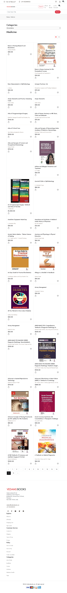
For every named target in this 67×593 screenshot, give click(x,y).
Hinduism (9, 569)
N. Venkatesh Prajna (39, 185)
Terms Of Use (10, 537)
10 (38, 469)
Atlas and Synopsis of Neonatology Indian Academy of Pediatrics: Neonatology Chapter (47, 130)
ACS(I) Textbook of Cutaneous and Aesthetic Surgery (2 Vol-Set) (18, 456)
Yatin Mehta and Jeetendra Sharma (15, 132)
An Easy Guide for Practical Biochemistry (19, 272)
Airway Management (40, 287)
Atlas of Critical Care (14, 128)
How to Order (10, 545)
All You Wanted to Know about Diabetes (19, 311)
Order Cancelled (10, 555)
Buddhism (9, 563)
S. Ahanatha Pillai (12, 223)
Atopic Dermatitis (40, 99)
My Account (56, 6)
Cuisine (8, 566)
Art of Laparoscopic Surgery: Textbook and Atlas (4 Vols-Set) (19, 206)
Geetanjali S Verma (39, 291)
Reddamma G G (12, 421)
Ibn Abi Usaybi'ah (38, 223)
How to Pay (9, 548)
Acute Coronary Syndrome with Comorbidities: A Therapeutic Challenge (46, 418)
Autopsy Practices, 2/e (41, 84)
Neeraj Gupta (38, 276)
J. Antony (10, 88)
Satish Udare (38, 103)
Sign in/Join (9, 525)
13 (52, 469)
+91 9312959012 (24, 2)
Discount (8, 551)
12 (47, 469)
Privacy (8, 540)
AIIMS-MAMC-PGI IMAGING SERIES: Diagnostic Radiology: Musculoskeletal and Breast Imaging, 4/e (19, 342)
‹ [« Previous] (8, 469)
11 (42, 469)
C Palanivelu (10, 209)
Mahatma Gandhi (10, 572)
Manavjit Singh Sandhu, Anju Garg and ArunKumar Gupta (48, 329)
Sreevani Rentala (11, 50)
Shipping (8, 534)
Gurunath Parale (38, 421)
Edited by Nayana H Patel (13, 382)
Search (41, 7)
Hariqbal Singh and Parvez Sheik (42, 117)
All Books (50, 6)
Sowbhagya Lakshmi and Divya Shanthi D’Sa (18, 276)
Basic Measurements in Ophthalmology (19, 84)
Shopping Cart (10, 522)
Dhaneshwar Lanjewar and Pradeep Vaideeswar (46, 88)
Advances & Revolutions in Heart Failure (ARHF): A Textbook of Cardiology (46, 379)
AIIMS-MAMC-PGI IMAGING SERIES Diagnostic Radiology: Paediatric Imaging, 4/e (47, 365)
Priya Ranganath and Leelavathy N (42, 73)
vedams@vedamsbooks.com (13, 505)
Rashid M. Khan (11, 329)
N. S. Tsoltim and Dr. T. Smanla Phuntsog (17, 238)
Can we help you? (10, 2)
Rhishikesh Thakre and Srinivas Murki (43, 132)
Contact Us (9, 531)
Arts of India (9, 560)
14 (56, 469)
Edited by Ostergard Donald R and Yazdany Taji (19, 117)
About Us (46, 6)
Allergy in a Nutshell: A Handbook (44, 272)
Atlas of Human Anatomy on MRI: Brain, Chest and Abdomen (46, 114)
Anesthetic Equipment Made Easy (17, 219)
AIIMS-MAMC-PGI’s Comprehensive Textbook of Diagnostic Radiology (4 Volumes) (45, 327)
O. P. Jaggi (37, 170)
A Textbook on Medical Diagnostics (45, 455)
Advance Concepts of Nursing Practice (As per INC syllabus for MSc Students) (20, 418)
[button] (55, 36)
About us (8, 516)
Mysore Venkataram (12, 459)
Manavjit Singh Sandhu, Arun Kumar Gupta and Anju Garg (21, 344)
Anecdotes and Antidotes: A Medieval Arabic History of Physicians (46, 220)
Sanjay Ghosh (11, 147)
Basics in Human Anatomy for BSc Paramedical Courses (44, 70)
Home (8, 17)
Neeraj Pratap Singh (39, 238)
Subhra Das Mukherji (12, 315)
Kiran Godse (11, 103)
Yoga (8, 575)
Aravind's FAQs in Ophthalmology (44, 181)
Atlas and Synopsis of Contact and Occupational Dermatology (18, 144)
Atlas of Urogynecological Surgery (18, 113)
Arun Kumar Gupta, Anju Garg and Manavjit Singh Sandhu (48, 368)
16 (13, 473)
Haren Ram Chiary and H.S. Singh (42, 459)
